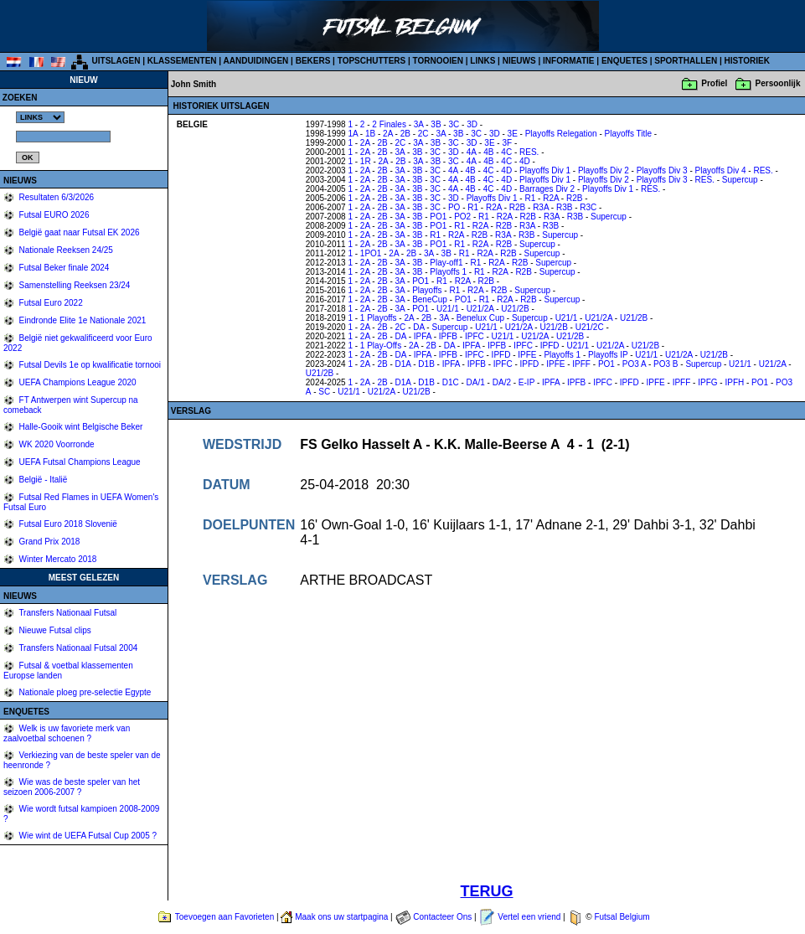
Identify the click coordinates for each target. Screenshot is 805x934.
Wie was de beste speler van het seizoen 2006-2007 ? (71, 787)
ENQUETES (624, 60)
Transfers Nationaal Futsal (67, 612)
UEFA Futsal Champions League (79, 462)
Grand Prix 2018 (48, 541)
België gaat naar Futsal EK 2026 (78, 232)
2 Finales (389, 124)
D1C (450, 382)
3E (513, 133)
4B (488, 152)
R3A (541, 207)
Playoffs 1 (448, 271)
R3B (564, 207)
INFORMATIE (568, 60)
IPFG (707, 382)
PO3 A (634, 364)
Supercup (740, 179)
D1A (403, 364)
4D (524, 161)
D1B (426, 364)
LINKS (482, 60)
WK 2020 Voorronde (56, 444)
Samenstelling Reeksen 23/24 (74, 285)
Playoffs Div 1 (544, 170)
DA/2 (502, 382)
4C (506, 152)
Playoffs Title (629, 133)
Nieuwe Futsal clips (54, 630)
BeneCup (429, 299)
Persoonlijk (778, 83)
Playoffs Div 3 (662, 170)
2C (423, 133)
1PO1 (371, 253)
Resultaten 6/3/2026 (55, 197)
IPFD (550, 345)
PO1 (438, 216)
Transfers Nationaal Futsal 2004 (77, 648)
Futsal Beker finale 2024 (63, 267)
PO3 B (665, 364)
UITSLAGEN (116, 60)
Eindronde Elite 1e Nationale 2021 (82, 320)
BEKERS (313, 60)
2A (388, 133)
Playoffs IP (607, 354)
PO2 (462, 216)
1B (370, 133)
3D (472, 124)
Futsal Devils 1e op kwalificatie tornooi (89, 364)
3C (453, 124)
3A (419, 124)
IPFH (734, 382)
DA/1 (476, 382)
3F (507, 142)
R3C (588, 207)
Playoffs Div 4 (720, 170)
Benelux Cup (480, 318)
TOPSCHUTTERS (372, 60)
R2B (574, 198)
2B (405, 133)
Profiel (714, 83)
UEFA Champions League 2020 (77, 382)
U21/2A (480, 308)
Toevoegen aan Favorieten (224, 916)
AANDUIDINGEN (256, 60)
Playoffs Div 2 (603, 170)
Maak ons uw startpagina (341, 916)
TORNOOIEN (438, 60)
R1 (529, 198)
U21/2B (515, 308)
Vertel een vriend (529, 916)
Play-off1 (446, 262)
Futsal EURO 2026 (53, 214)
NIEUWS (519, 60)
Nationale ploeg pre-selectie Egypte (84, 692)
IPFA (422, 336)
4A (472, 152)
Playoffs (426, 290)
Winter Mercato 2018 (57, 559)
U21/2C (589, 327)
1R (365, 161)
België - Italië (42, 479)
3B (436, 124)
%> (40, 117)
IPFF (581, 364)
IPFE (527, 354)
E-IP (526, 382)
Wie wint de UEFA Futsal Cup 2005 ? (87, 835)
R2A (551, 198)
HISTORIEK (747, 60)
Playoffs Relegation (561, 133)
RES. (529, 152)
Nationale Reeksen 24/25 (65, 250)
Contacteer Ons (442, 916)
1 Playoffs (378, 318)
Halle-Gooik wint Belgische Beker (80, 426)
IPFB (448, 336)
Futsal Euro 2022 (50, 302)
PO (454, 207)
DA (418, 327)
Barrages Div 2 (547, 189)
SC (324, 391)
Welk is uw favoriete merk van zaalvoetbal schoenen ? (66, 733)
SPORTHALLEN (685, 60)
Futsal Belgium (621, 916)
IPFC (474, 336)
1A (353, 133)
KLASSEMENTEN (182, 60)
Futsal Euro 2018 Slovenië (67, 524)
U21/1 (447, 308)
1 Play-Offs (380, 345)
